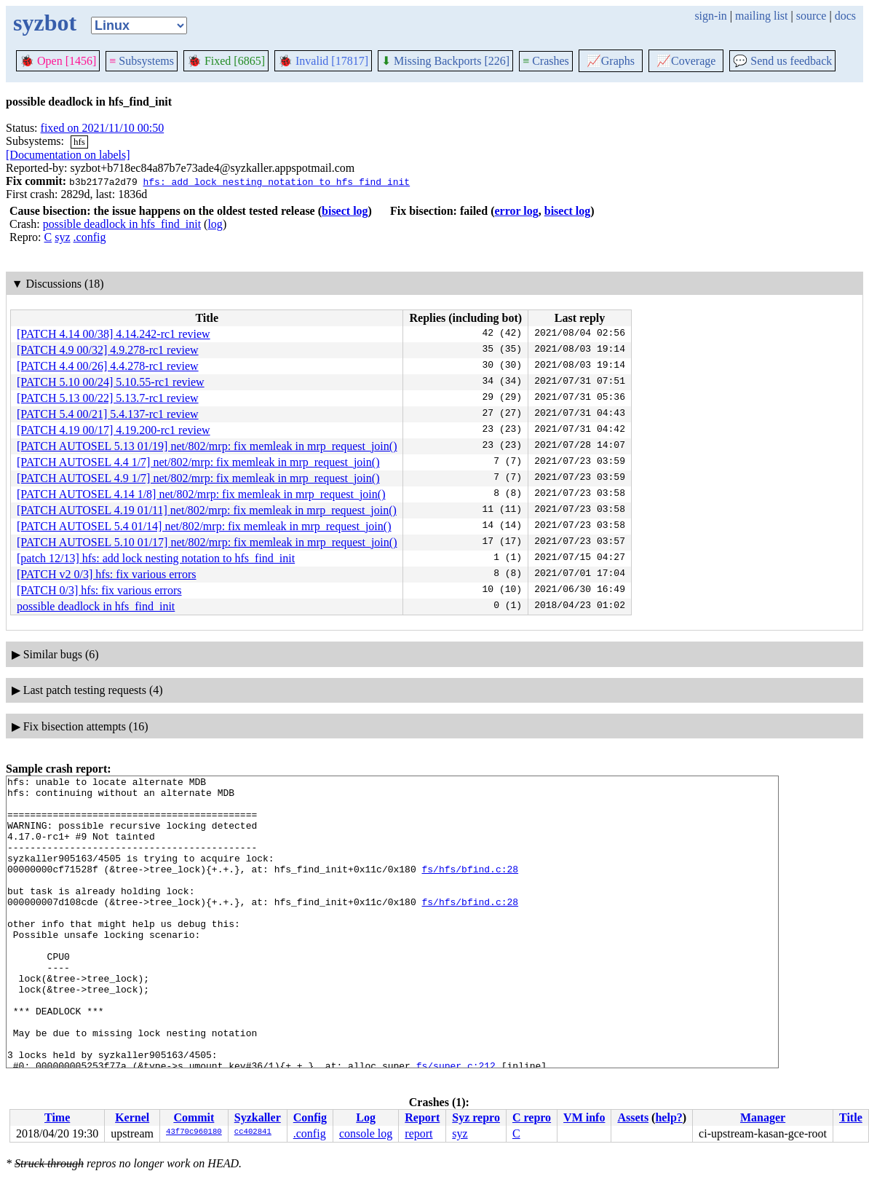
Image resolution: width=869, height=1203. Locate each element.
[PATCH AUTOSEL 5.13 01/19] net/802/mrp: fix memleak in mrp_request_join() (207, 446)
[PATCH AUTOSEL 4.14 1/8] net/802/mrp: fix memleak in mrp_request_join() (201, 494)
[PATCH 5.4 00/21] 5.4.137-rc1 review (108, 414)
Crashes (546, 61)
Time (57, 1117)
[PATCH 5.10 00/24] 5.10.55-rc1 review (111, 382)
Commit (193, 1117)
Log (366, 1117)
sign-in (710, 15)
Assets (632, 1117)
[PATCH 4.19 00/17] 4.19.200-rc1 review (113, 430)
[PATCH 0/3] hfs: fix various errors (99, 590)
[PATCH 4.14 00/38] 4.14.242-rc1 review (113, 334)
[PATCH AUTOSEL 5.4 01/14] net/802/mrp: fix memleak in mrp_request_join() (204, 526)
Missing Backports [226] (445, 61)
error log (516, 211)
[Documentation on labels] (68, 155)
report (418, 1133)
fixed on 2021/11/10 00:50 (102, 128)
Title (850, 1117)
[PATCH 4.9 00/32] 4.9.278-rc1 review (108, 350)
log (214, 224)
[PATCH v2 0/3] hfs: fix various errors (107, 574)
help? (668, 1117)
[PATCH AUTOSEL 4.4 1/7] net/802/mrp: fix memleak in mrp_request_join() (198, 462)
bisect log (345, 211)
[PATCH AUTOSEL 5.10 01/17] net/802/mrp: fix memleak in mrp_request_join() (207, 542)
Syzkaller (257, 1117)
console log (365, 1133)
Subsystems (141, 61)
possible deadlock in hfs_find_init (122, 224)
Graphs (611, 61)
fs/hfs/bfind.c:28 (469, 888)
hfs (79, 141)
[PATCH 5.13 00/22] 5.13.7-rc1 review (108, 398)
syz (62, 237)
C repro (531, 1117)
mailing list (761, 15)
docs (845, 15)
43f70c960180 (194, 1132)
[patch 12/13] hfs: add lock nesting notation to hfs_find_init (156, 558)
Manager (762, 1117)
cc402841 (252, 1132)
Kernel (132, 1117)
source (811, 15)
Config (310, 1117)
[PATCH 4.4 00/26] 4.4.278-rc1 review (108, 366)
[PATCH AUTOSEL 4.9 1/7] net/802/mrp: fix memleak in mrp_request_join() (198, 478)
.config (90, 237)
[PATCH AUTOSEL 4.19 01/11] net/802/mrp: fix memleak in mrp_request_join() (207, 510)
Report (422, 1117)
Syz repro (476, 1117)
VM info (584, 1117)
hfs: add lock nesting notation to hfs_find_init (276, 181)
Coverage (685, 61)
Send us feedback (782, 61)
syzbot (44, 22)
